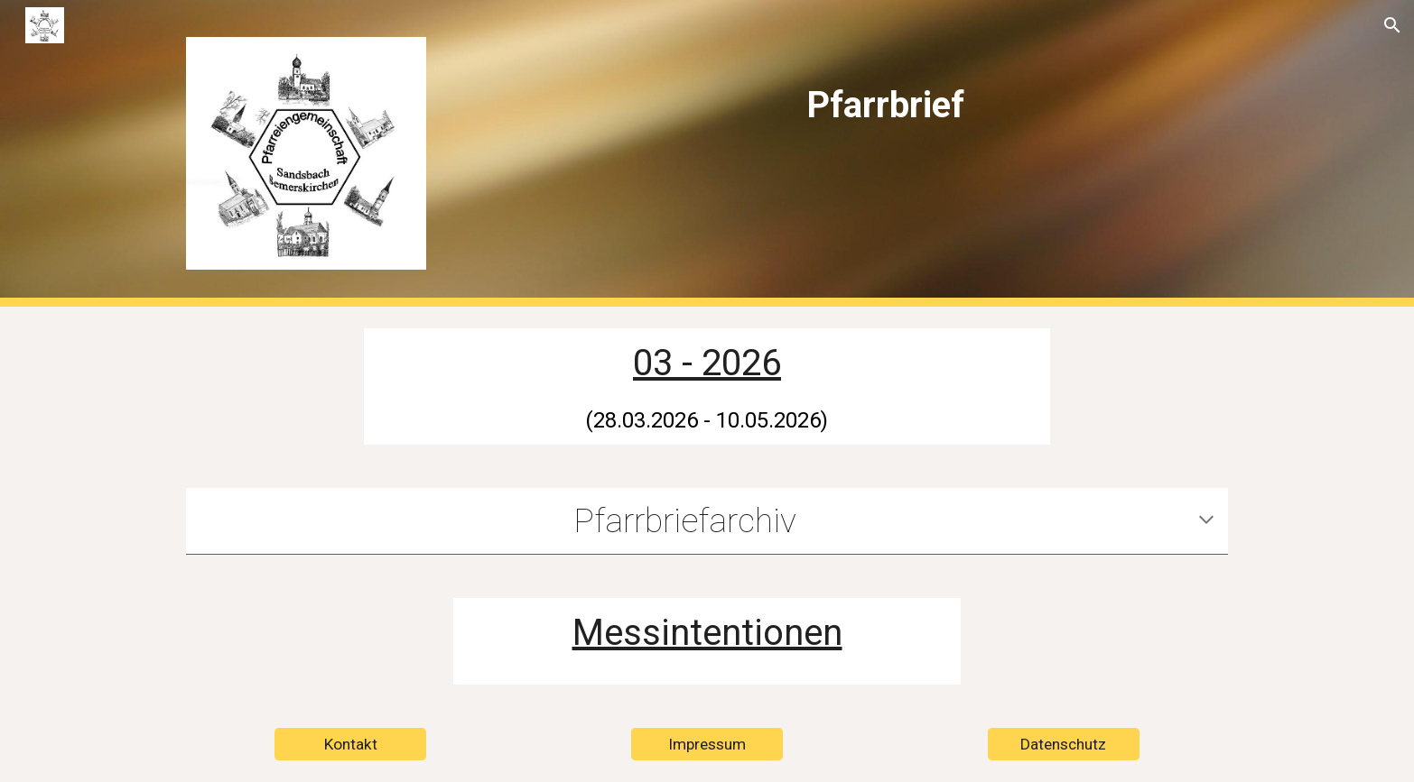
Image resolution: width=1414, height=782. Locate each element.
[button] (1392, 25)
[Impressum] (707, 744)
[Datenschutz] (1064, 744)
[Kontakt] (350, 744)
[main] (885, 91)
